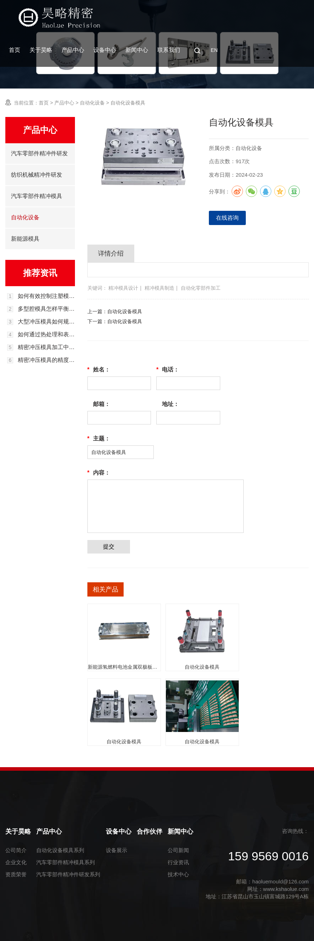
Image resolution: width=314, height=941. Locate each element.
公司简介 (16, 850)
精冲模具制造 (159, 288)
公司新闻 (178, 850)
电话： (167, 369)
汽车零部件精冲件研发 (39, 153)
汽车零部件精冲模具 (36, 196)
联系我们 (168, 50)
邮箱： (101, 404)
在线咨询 (227, 218)
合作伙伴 (149, 831)
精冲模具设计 (123, 288)
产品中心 (72, 50)
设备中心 (104, 50)
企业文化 (16, 862)
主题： (98, 438)
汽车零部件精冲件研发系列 (68, 874)
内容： (98, 473)
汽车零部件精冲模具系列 (65, 862)
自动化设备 (92, 103)
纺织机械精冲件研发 (36, 175)
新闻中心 (136, 50)
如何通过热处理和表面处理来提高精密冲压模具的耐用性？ (46, 334)
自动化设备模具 (124, 311)
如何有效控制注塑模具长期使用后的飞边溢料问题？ (46, 296)
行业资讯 (178, 862)
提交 (108, 547)
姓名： (98, 369)
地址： (170, 404)
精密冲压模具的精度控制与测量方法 (46, 360)
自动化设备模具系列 (60, 850)
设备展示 (116, 850)
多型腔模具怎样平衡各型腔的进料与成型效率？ (46, 309)
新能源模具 (25, 239)
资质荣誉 (16, 874)
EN (214, 50)
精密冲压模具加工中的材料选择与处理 (46, 347)
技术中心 (178, 874)
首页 (14, 50)
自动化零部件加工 (201, 288)
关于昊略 (40, 50)
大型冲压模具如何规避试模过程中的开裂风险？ (46, 322)
